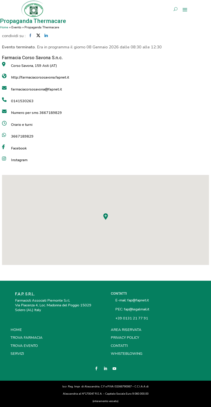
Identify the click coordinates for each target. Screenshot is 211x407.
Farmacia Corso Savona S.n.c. (32, 57)
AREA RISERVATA (126, 329)
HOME (16, 329)
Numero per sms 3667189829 (36, 112)
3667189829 (22, 136)
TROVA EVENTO (24, 345)
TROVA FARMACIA (27, 337)
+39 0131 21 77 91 (131, 318)
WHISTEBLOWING (126, 353)
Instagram (19, 160)
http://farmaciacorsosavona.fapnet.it (40, 77)
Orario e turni (21, 124)
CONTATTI (119, 345)
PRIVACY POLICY (125, 337)
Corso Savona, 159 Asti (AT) (34, 65)
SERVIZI (17, 353)
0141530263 (22, 101)
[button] (105, 216)
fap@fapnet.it (138, 300)
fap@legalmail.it (136, 309)
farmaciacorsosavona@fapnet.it (36, 89)
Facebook (19, 148)
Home (4, 27)
